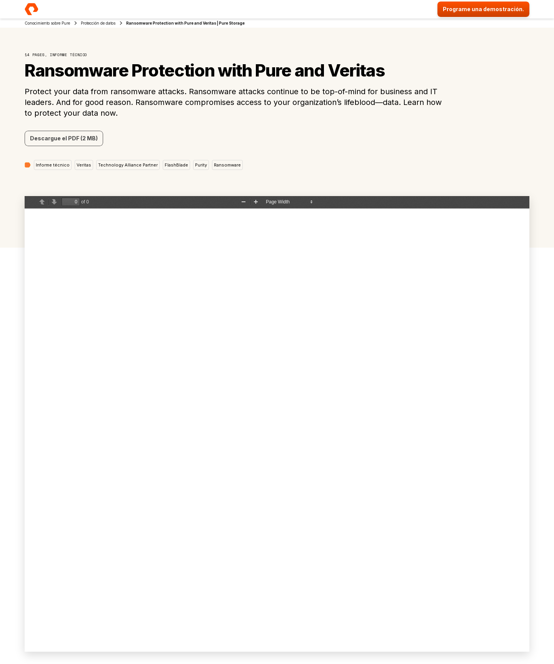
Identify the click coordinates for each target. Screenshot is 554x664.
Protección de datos (98, 23)
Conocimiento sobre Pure (47, 23)
